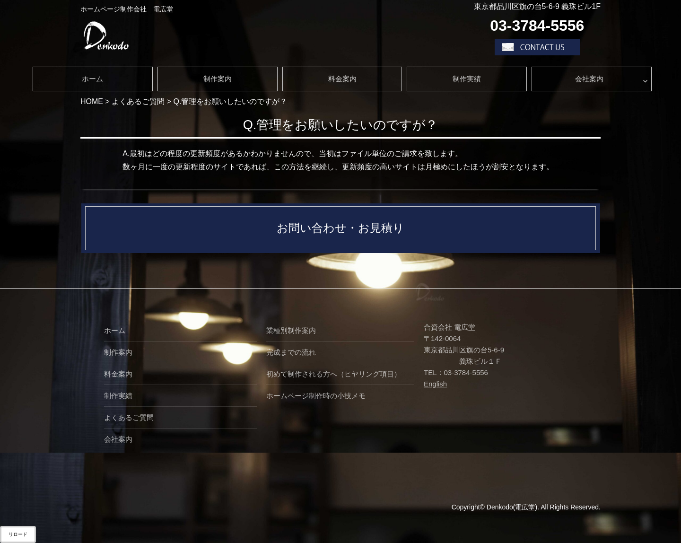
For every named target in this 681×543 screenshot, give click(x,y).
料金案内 (342, 79)
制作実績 (467, 79)
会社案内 (589, 79)
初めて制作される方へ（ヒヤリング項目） (333, 374)
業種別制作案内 (291, 330)
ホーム (92, 79)
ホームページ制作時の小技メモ (316, 396)
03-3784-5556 (537, 25)
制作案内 (217, 79)
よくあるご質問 (129, 417)
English (435, 384)
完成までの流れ (291, 352)
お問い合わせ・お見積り (340, 227)
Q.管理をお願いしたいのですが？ (340, 124)
